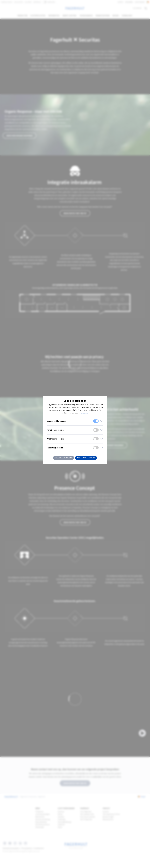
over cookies (83, 413)
